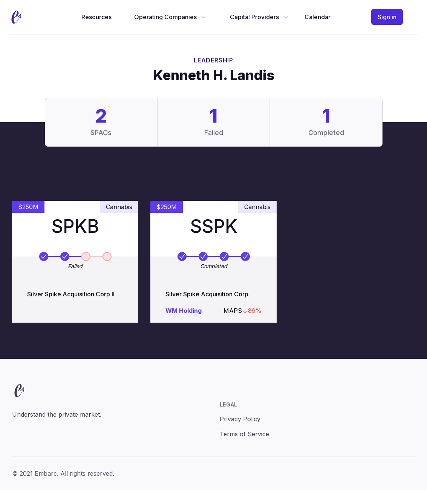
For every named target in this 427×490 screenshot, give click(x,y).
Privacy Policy (240, 419)
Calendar (318, 17)
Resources (96, 17)
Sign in (387, 17)
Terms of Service (244, 434)
